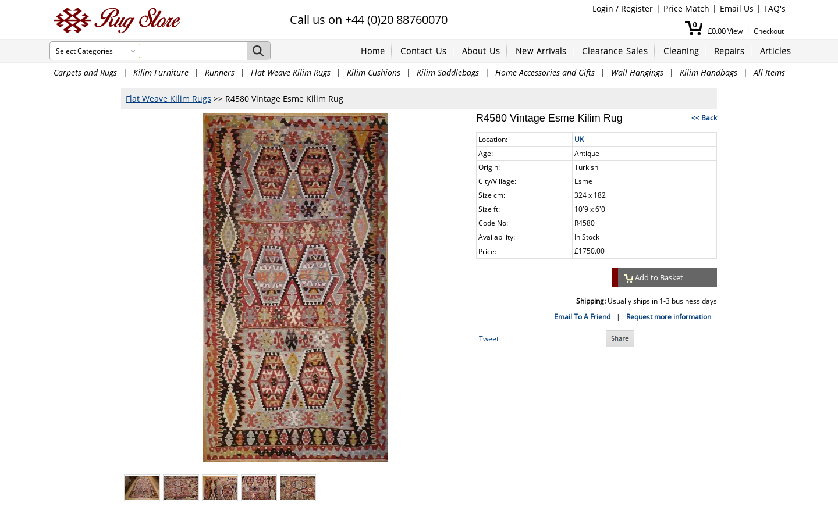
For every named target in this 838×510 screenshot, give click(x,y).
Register (637, 8)
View (735, 31)
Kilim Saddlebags (448, 72)
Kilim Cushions (373, 72)
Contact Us (423, 50)
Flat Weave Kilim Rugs (291, 72)
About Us (481, 50)
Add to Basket (653, 277)
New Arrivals (541, 50)
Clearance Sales (615, 50)
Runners (220, 72)
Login (602, 8)
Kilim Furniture (161, 72)
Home (373, 50)
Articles (775, 50)
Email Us (737, 8)
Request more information (668, 317)
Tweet (489, 339)
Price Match (686, 8)
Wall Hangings (637, 72)
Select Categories (84, 51)
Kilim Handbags (708, 72)
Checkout (769, 31)
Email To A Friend (582, 317)
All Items (769, 72)
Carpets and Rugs (85, 72)
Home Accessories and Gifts (545, 72)
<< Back (704, 118)
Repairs (729, 50)
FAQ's (775, 8)
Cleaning (681, 50)
